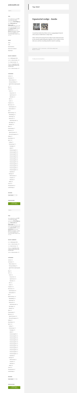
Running (10, 173)
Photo (9, 126)
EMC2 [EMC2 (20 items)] (16, 20)
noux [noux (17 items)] (9, 28)
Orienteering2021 (13, 169)
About (9, 42)
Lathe (10, 100)
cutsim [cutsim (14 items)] (9, 20)
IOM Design (11, 116)
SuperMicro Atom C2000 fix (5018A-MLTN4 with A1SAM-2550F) (13, 65)
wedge (53, 48)
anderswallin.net (13, 5)
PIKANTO (10, 124)
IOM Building (11, 114)
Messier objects (12, 80)
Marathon (11, 179)
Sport (9, 140)
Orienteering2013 (13, 154)
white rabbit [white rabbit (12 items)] (9, 35)
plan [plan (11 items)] (16, 31)
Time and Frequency (13, 134)
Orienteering (11, 144)
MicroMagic (11, 122)
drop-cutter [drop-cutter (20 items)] (12, 20)
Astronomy (10, 78)
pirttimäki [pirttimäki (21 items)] (14, 31)
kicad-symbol (11, 108)
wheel (56, 48)
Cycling (10, 142)
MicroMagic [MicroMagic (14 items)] (12, 226)
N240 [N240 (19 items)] (16, 27)
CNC (9, 89)
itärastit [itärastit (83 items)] (10, 25)
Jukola (11, 148)
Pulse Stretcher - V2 (15, 60)
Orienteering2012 (13, 152)
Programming (10, 128)
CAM (9, 44)
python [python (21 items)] (18, 31)
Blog (9, 87)
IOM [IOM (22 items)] (16, 23)
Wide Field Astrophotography (14, 83)
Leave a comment (36, 49)
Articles (9, 76)
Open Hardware (11, 46)
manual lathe (55, 33)
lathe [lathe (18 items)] (14, 25)
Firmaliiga (12, 146)
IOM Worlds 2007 (13, 120)
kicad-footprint (12, 106)
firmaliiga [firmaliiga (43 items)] (16, 21)
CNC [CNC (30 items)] (18, 18)
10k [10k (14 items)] (8, 218)
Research (10, 130)
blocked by (14, 204)
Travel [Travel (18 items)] (9, 33)
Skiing (10, 181)
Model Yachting (11, 112)
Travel (9, 183)
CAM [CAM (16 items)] (16, 18)
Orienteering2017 (13, 161)
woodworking (10, 187)
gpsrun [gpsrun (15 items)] (9, 23)
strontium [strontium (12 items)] (17, 32)
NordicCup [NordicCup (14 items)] (18, 226)
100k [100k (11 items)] (10, 218)
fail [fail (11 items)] (11, 21)
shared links (10, 138)
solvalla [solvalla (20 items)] (14, 32)
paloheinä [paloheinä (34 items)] (10, 30)
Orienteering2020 (13, 167)
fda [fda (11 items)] (12, 21)
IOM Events (11, 118)
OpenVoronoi (12, 94)
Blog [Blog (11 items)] (15, 218)
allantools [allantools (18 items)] (12, 18)
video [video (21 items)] (13, 33)
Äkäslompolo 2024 (14, 58)
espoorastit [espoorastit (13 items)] (9, 21)
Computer (10, 102)
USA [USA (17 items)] (11, 33)
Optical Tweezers (12, 132)
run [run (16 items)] (8, 32)
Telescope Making (12, 81)
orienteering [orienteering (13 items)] (18, 28)
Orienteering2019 (13, 165)
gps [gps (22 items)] (19, 21)
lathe (51, 48)
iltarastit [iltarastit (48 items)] (12, 23)
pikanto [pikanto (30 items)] (10, 31)
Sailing (9, 136)
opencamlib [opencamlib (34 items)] (13, 28)
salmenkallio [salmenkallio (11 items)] (11, 32)
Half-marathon (12, 175)
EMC (10, 98)
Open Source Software (12, 48)
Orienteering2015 (13, 157)
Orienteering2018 (13, 163)
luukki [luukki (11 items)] (19, 25)
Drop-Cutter (12, 93)
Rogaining (11, 171)
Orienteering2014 (13, 156)
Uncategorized (11, 185)
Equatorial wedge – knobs (44, 19)
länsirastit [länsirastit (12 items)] (9, 226)
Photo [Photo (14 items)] (14, 229)
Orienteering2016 (13, 159)
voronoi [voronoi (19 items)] (15, 33)
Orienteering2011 (13, 150)
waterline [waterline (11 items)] (19, 233)
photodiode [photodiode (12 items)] (16, 229)
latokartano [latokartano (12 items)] (16, 25)
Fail (8, 110)
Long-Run (11, 177)
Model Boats (10, 50)
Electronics (10, 104)
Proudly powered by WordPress (38, 58)
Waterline (11, 96)
